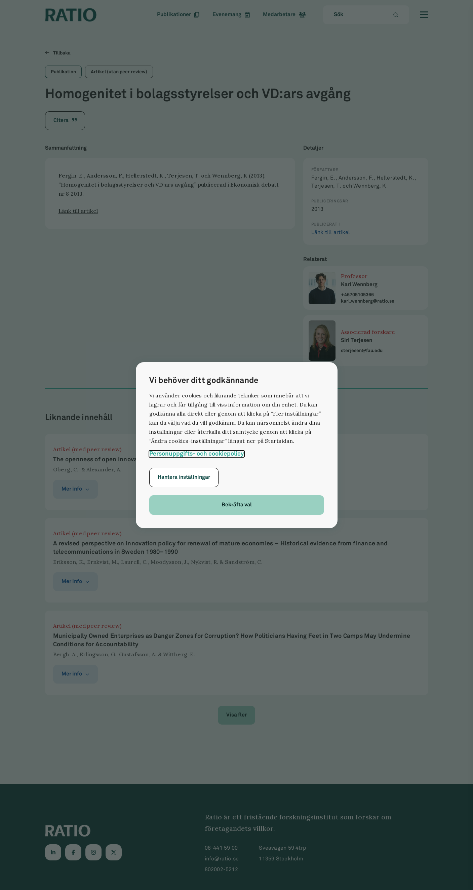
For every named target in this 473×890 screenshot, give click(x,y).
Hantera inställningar (184, 477)
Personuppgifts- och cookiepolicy (196, 454)
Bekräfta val (237, 504)
